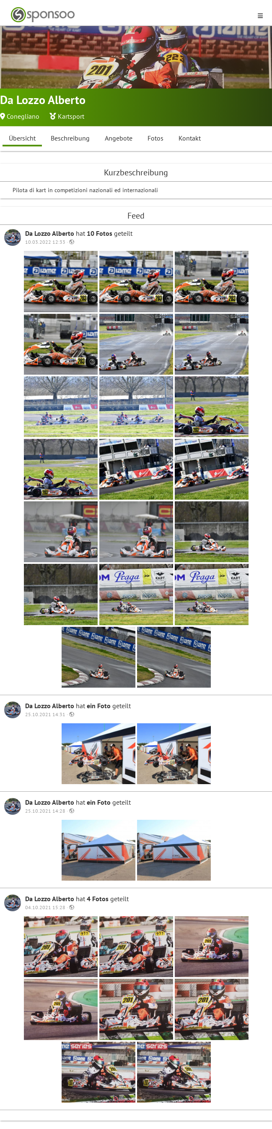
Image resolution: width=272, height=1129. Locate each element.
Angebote (118, 138)
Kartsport (71, 116)
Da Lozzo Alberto (50, 233)
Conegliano (23, 116)
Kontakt (190, 138)
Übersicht (22, 138)
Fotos (155, 138)
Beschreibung (70, 138)
